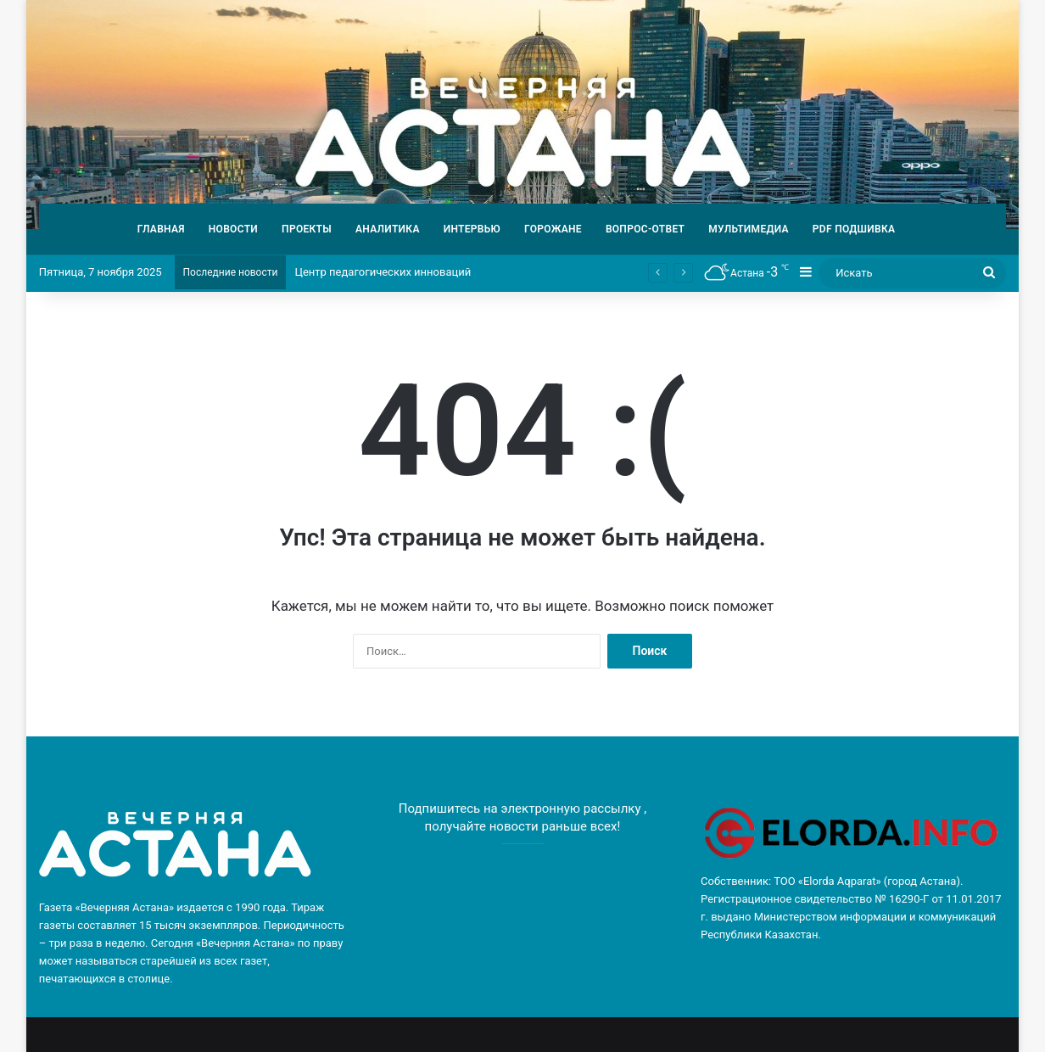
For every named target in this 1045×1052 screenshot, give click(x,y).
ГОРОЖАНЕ (553, 229)
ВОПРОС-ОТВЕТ (645, 229)
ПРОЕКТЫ (307, 229)
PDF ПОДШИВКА (854, 229)
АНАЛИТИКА (387, 229)
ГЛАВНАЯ (161, 229)
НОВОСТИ (233, 229)
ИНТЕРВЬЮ (472, 229)
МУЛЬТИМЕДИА (748, 229)
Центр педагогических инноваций (382, 272)
